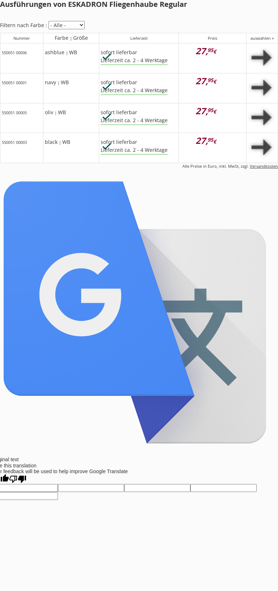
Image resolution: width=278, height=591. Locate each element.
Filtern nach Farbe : (23, 25)
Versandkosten (264, 166)
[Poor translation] (17, 479)
